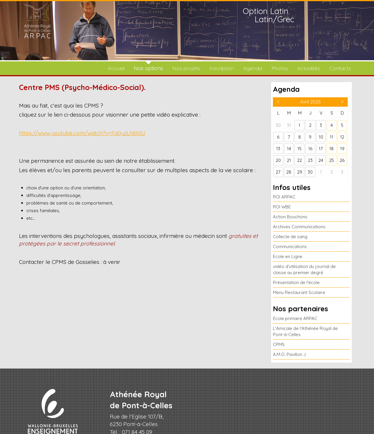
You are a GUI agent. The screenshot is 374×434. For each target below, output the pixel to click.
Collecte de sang (290, 236)
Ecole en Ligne (287, 256)
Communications (290, 246)
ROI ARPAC (284, 197)
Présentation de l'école (296, 282)
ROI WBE (282, 207)
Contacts (340, 68)
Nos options (148, 68)
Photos (279, 68)
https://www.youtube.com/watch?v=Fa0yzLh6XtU (82, 132)
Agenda (252, 68)
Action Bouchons (290, 216)
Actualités (308, 68)
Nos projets (186, 68)
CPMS (279, 344)
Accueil (116, 68)
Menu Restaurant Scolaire (299, 292)
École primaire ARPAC (295, 318)
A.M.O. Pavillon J (289, 354)
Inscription (221, 68)
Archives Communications (299, 226)
